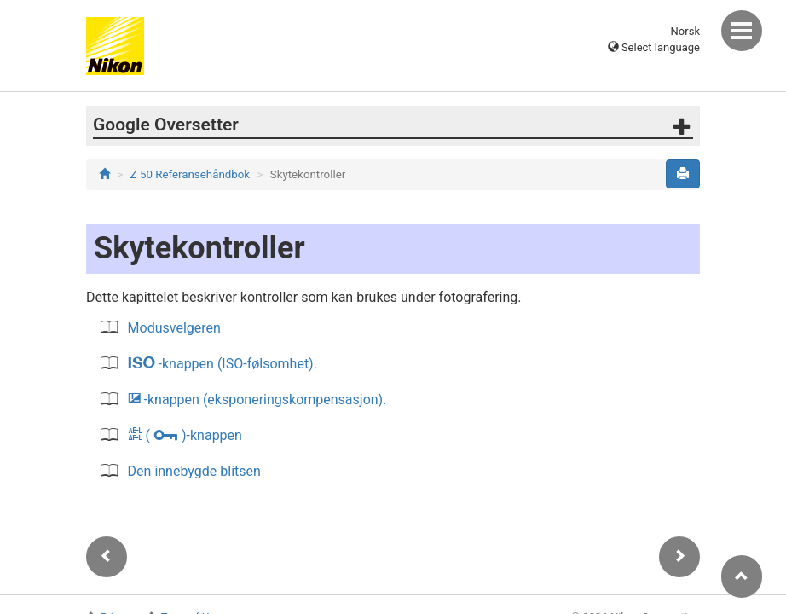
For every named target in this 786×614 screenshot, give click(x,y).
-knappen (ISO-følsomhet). (222, 364)
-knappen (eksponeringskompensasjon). (257, 399)
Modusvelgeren (174, 328)
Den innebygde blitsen (194, 471)
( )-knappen (185, 435)
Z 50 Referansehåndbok (190, 174)
